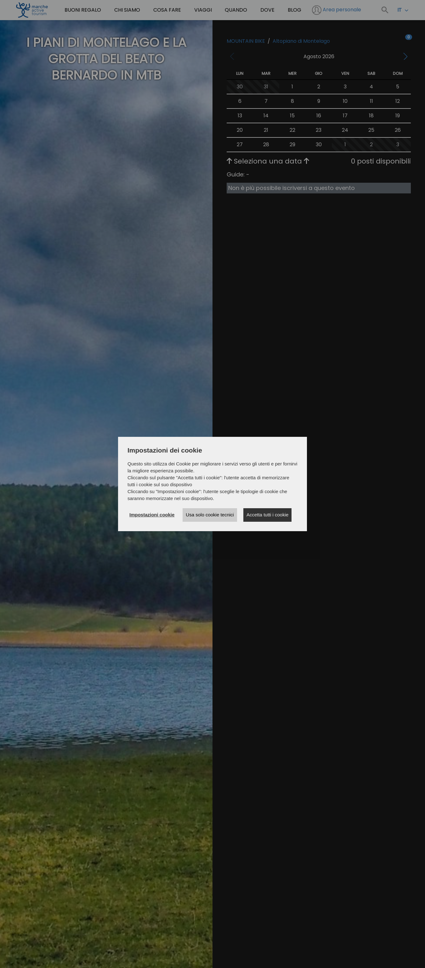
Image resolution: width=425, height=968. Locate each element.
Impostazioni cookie (151, 514)
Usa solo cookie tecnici (210, 514)
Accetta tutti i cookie (267, 514)
